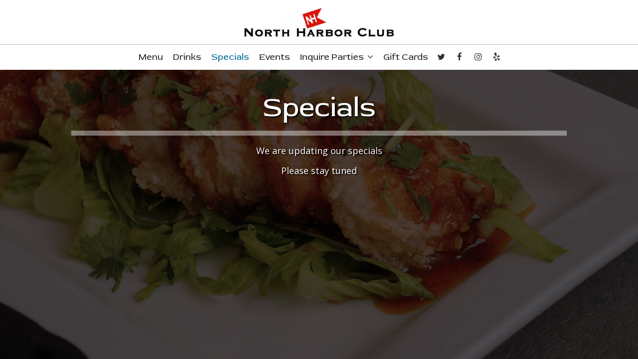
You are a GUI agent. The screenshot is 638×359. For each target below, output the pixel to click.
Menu (151, 57)
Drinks (187, 57)
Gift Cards (405, 57)
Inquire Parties (336, 57)
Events (274, 57)
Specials (230, 57)
